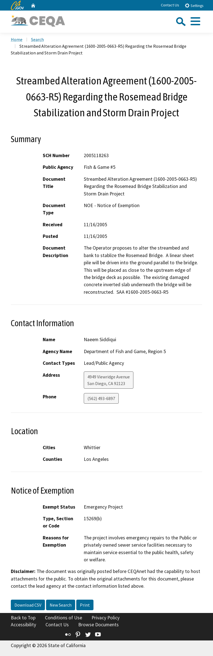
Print (85, 605)
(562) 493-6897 (101, 398)
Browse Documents (98, 625)
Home (16, 39)
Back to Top (23, 618)
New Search (61, 605)
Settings (194, 5)
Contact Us (170, 4)
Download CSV (27, 605)
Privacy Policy (106, 618)
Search (37, 39)
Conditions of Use (63, 618)
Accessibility (23, 625)
